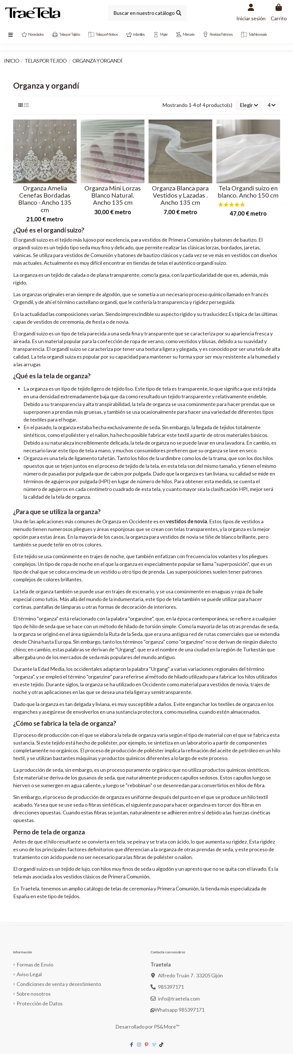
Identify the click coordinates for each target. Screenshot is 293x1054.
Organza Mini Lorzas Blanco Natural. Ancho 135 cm (112, 195)
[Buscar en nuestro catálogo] (179, 13)
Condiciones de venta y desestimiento (59, 984)
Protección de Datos (40, 1003)
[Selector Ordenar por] (249, 105)
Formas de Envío (35, 964)
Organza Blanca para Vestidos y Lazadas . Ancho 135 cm (180, 195)
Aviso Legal (29, 974)
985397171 (171, 987)
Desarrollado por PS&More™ (147, 1026)
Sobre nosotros (34, 994)
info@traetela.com (179, 998)
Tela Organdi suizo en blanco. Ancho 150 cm (248, 191)
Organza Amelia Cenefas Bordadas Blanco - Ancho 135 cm (45, 199)
